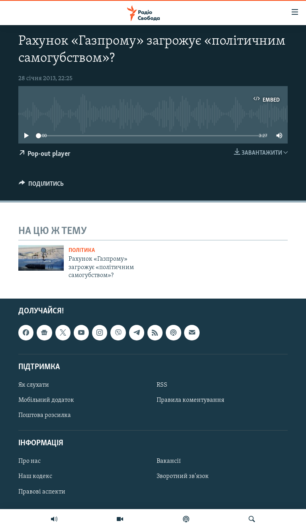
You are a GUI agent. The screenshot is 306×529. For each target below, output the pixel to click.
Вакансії (169, 461)
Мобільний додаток (46, 400)
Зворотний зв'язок (183, 476)
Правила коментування (190, 400)
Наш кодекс (35, 476)
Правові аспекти (41, 491)
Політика (82, 251)
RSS (162, 385)
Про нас (29, 461)
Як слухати (33, 385)
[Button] (41, 185)
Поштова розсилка (44, 415)
